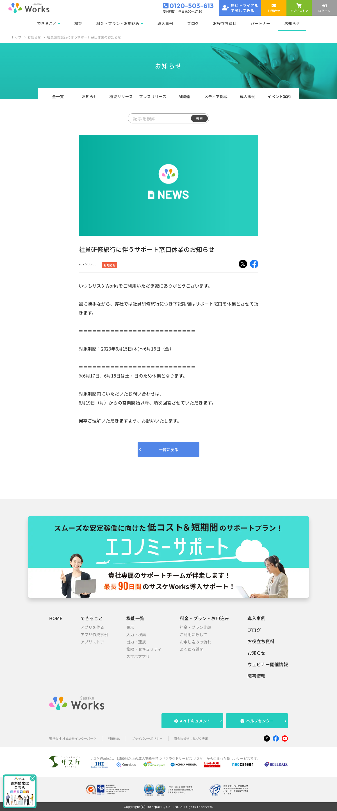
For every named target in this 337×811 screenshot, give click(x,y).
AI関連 (184, 96)
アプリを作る (92, 627)
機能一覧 (135, 618)
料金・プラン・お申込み (204, 618)
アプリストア (92, 642)
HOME (55, 618)
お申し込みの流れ (195, 642)
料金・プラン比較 (195, 627)
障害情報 (256, 676)
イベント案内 (279, 96)
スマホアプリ (138, 656)
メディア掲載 (215, 96)
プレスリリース (152, 96)
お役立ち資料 (260, 641)
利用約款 (114, 738)
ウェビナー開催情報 (267, 664)
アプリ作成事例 (94, 634)
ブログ (254, 629)
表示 (130, 627)
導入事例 (247, 96)
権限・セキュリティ (143, 649)
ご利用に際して (193, 634)
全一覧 (58, 96)
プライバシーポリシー (147, 738)
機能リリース (121, 96)
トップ (16, 37)
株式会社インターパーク (79, 738)
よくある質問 (191, 649)
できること (92, 618)
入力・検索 (136, 634)
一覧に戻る (168, 449)
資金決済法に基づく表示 (191, 738)
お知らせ (34, 37)
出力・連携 (136, 642)
